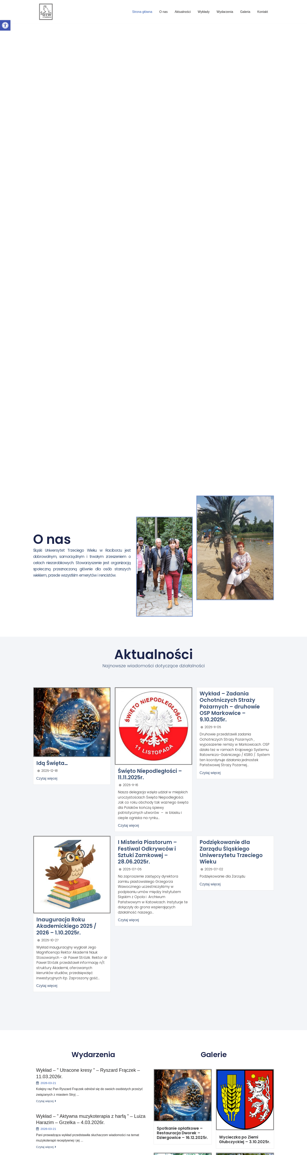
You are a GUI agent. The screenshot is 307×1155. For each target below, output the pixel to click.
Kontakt (262, 11)
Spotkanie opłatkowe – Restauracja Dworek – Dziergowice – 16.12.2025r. (180, 1132)
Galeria (245, 11)
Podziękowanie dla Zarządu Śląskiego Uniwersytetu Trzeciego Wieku (231, 851)
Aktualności (181, 11)
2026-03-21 (48, 1082)
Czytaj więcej (46, 778)
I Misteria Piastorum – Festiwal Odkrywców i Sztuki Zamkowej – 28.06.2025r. (147, 851)
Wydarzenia (224, 11)
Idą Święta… (52, 763)
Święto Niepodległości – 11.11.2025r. (149, 774)
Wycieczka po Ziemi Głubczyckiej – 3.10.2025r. (242, 1139)
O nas (161, 11)
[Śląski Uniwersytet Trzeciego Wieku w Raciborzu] (46, 12)
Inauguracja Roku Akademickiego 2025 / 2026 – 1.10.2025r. (65, 925)
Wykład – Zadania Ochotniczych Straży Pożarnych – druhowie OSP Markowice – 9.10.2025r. (235, 703)
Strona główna (140, 11)
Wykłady (203, 11)
